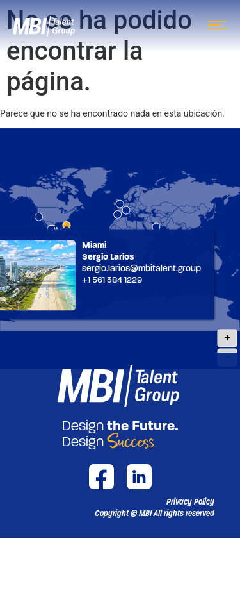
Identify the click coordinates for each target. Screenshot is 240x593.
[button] (154, 513)
